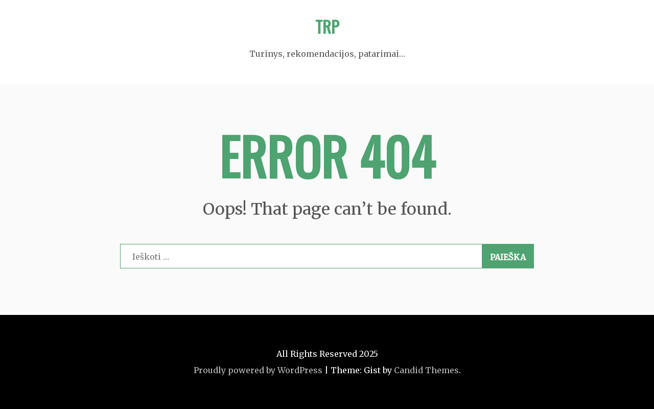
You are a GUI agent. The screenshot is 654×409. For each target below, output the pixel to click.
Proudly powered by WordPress (258, 370)
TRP (327, 26)
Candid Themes (426, 370)
